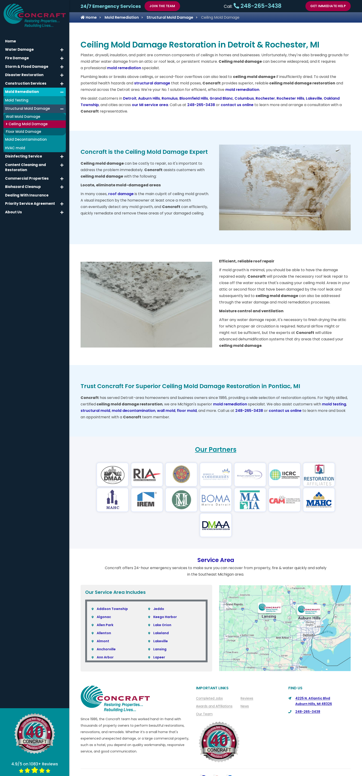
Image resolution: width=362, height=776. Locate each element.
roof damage (121, 193)
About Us (178, 763)
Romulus (170, 98)
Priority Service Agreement (30, 203)
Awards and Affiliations (214, 681)
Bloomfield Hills (193, 98)
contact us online (237, 104)
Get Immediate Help (328, 6)
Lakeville (314, 98)
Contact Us (201, 763)
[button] (62, 50)
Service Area (215, 535)
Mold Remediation (122, 17)
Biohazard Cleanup (23, 186)
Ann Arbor (105, 632)
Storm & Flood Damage (26, 66)
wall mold (166, 410)
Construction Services (25, 83)
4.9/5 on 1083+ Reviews (34, 767)
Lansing (159, 624)
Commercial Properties (27, 178)
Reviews (247, 673)
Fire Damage (17, 58)
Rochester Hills (290, 98)
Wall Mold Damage (23, 116)
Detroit (129, 98)
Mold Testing (16, 100)
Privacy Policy (229, 763)
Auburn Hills (149, 98)
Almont (103, 616)
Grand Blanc (221, 98)
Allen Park (105, 600)
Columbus (244, 98)
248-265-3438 (257, 6)
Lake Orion (162, 600)
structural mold (95, 410)
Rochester (265, 98)
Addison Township (112, 583)
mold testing (334, 404)
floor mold (187, 410)
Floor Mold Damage (23, 131)
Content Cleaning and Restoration (25, 167)
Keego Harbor (165, 591)
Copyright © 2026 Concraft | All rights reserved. (217, 771)
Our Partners (215, 449)
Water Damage (19, 49)
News (245, 681)
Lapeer (159, 632)
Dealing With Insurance (26, 195)
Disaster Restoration (24, 74)
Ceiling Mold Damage (27, 124)
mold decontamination (133, 410)
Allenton (104, 608)
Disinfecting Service (23, 156)
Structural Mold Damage (170, 17)
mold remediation (124, 68)
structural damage (152, 83)
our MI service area (150, 104)
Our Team (204, 689)
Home (89, 17)
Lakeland (161, 608)
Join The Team (162, 6)
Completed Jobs (209, 673)
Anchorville (106, 624)
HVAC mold (15, 147)
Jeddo (158, 583)
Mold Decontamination (26, 139)
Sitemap (254, 763)
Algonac (104, 591)
